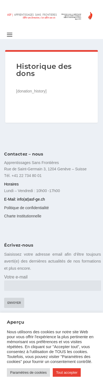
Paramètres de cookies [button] (28, 372)
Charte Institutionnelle (22, 216)
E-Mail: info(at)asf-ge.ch (24, 199)
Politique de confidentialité (26, 208)
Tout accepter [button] (66, 372)
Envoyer (14, 302)
